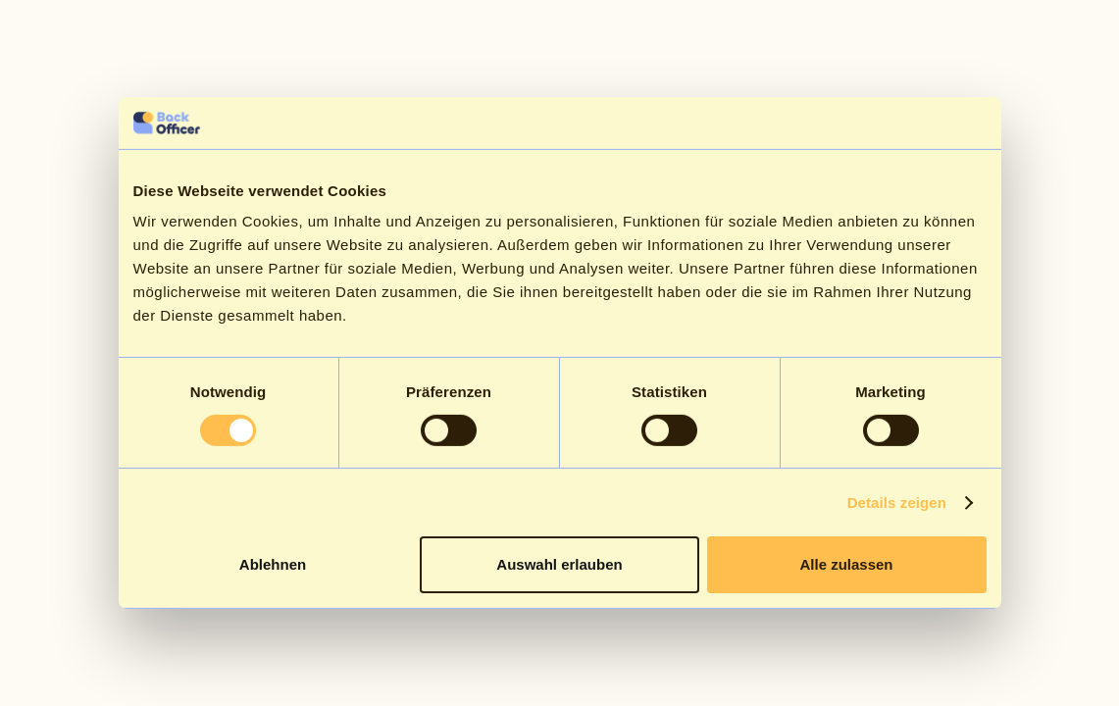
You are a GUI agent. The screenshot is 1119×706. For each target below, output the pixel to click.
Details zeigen (896, 502)
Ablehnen (272, 564)
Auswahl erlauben (559, 564)
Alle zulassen (845, 564)
